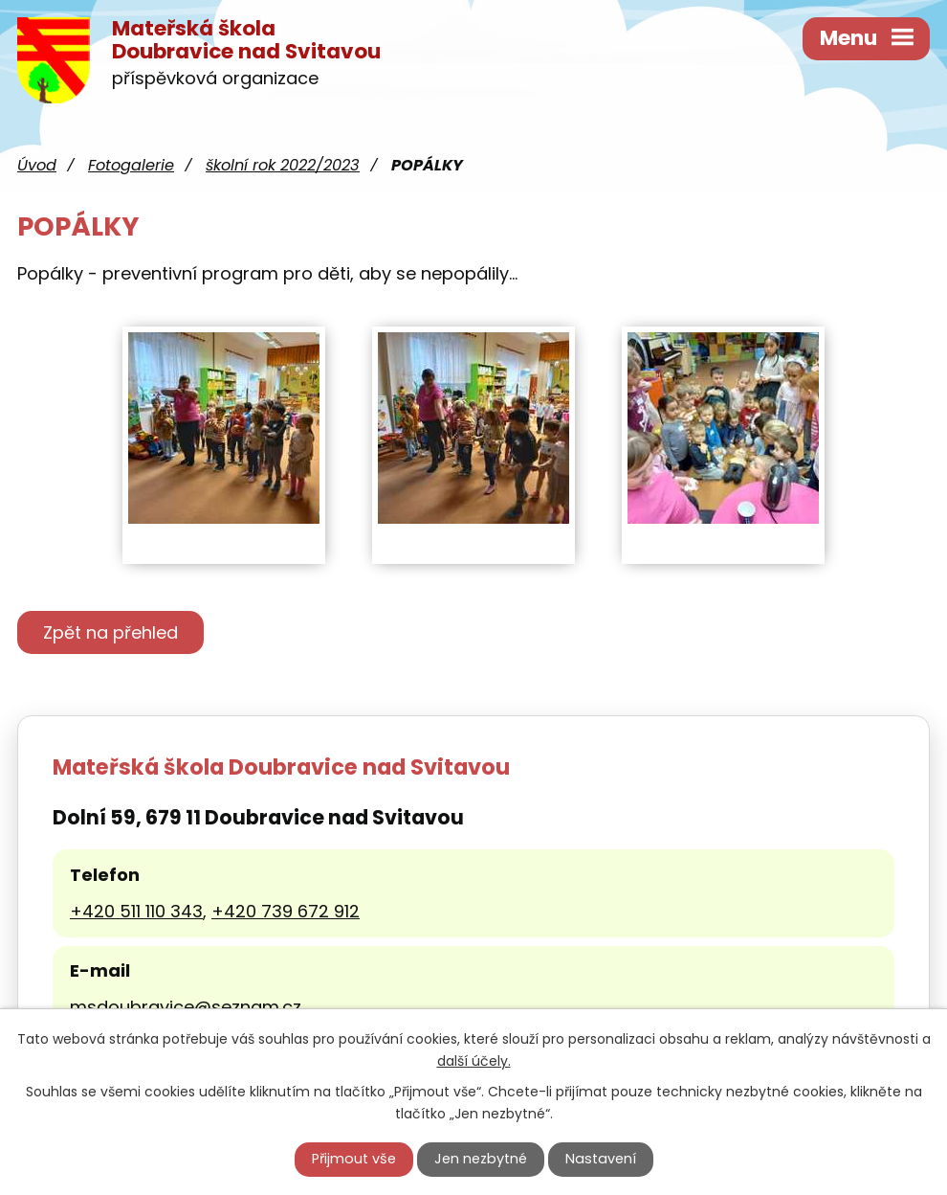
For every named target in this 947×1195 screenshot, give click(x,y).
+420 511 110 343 (136, 911)
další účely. (474, 1061)
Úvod (36, 165)
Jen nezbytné (480, 1158)
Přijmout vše (354, 1158)
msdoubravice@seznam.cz (185, 1007)
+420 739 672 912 (285, 911)
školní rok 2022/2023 (283, 165)
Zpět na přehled (110, 632)
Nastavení (600, 1158)
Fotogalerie (131, 165)
